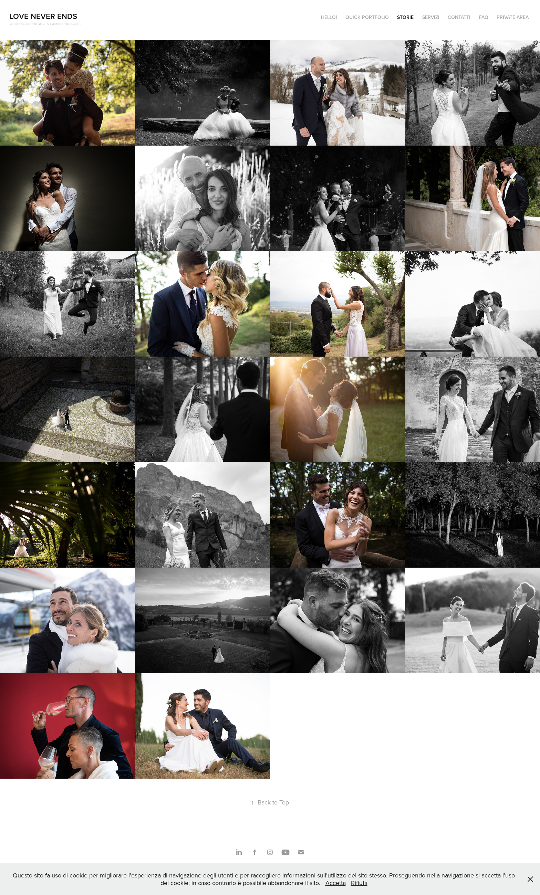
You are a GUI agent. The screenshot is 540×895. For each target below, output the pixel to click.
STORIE (405, 17)
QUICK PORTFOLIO (367, 17)
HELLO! (329, 17)
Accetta (335, 882)
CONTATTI (459, 17)
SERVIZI (430, 17)
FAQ (483, 17)
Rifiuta (359, 882)
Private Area (513, 17)
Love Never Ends (43, 16)
